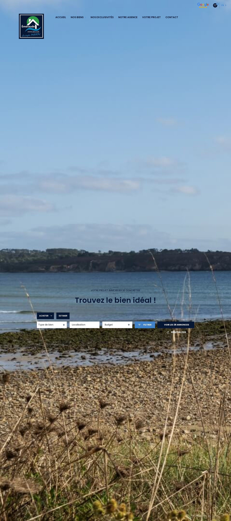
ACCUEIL (60, 17)
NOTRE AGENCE (127, 17)
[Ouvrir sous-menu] (86, 17)
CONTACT (171, 17)
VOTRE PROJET (151, 17)
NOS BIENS (77, 17)
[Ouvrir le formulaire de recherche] (145, 324)
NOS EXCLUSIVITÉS (102, 17)
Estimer (63, 315)
